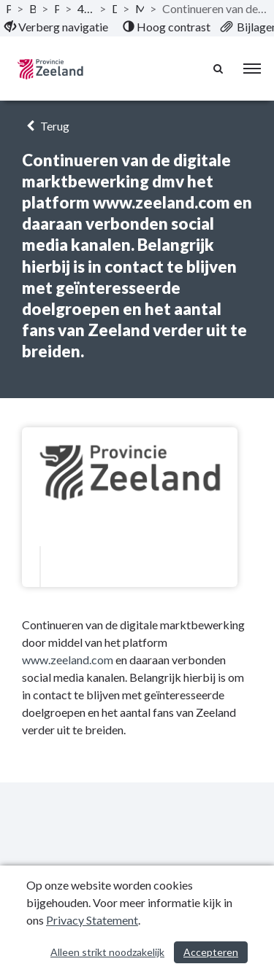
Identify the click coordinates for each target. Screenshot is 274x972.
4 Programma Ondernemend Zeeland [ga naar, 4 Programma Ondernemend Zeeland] (85, 8)
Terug (45, 126)
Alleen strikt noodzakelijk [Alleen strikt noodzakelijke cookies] (107, 952)
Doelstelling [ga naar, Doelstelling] (114, 8)
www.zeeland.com (67, 659)
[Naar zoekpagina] (219, 68)
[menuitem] (56, 27)
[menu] (252, 68)
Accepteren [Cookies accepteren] (210, 952)
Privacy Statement (92, 920)
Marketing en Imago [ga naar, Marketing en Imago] (139, 8)
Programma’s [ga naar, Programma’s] (57, 8)
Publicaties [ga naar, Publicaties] (8, 8)
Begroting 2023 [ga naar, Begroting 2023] (32, 8)
